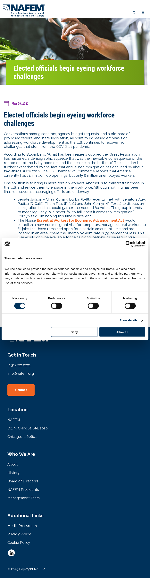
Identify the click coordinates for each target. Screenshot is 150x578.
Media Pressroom (22, 526)
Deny (74, 332)
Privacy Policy (19, 534)
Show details (129, 320)
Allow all (122, 332)
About (12, 464)
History (13, 473)
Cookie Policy (18, 542)
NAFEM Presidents (23, 489)
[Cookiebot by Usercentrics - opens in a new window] (128, 244)
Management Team (23, 498)
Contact (21, 390)
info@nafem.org (20, 373)
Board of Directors (22, 481)
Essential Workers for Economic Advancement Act (80, 220)
